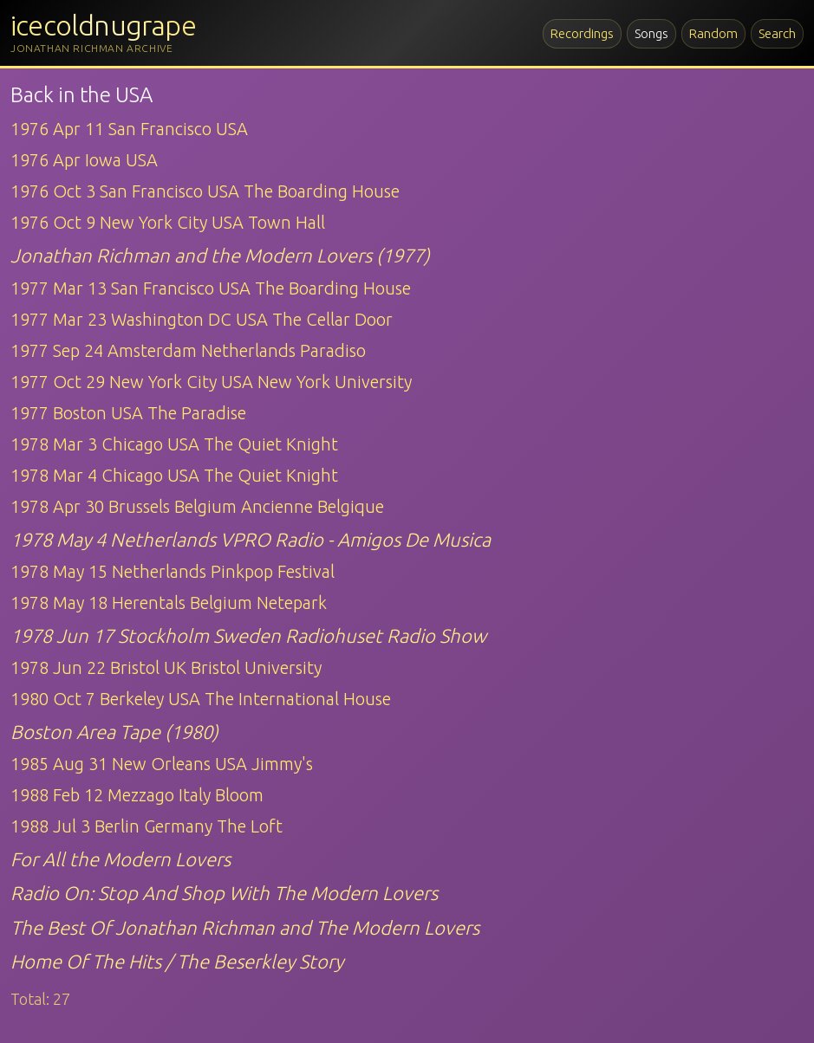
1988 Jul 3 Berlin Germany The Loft (146, 826)
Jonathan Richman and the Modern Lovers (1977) (220, 255)
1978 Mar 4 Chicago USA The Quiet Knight (174, 475)
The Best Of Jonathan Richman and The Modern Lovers (244, 927)
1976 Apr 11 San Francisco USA (129, 129)
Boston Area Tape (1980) (114, 731)
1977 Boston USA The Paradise (128, 413)
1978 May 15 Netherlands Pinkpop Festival (172, 571)
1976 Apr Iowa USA (84, 160)
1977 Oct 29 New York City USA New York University (211, 382)
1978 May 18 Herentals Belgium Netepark (168, 602)
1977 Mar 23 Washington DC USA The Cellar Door (201, 319)
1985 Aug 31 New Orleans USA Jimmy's (161, 764)
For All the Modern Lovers (120, 859)
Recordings (582, 33)
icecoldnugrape (103, 25)
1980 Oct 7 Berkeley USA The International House (200, 699)
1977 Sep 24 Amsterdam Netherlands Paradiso (188, 350)
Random (713, 33)
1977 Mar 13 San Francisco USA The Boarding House (210, 288)
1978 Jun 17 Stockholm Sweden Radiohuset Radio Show (248, 635)
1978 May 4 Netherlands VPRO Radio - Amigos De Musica (250, 539)
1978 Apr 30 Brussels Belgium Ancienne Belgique (197, 506)
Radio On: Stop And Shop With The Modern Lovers (224, 893)
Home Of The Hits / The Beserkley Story (176, 961)
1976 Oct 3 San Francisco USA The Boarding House (205, 191)
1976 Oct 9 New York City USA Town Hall (167, 222)
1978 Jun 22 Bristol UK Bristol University (166, 667)
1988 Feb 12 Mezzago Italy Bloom (137, 795)
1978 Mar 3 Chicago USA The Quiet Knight (174, 444)
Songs (651, 33)
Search (777, 33)
